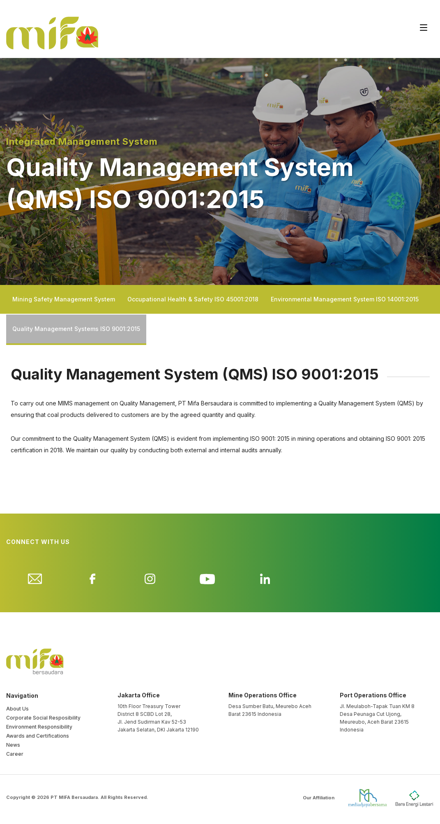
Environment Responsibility (39, 727)
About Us (17, 709)
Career (14, 754)
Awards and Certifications (37, 736)
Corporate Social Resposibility (43, 718)
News (13, 745)
